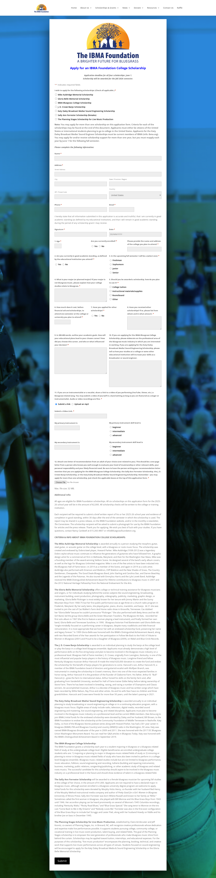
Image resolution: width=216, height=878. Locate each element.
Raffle (179, 8)
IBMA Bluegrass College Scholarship (74, 99)
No (103, 242)
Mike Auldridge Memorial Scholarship (75, 91)
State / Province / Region (118, 175)
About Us (84, 8)
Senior (116, 269)
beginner (117, 423)
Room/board (118, 291)
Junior (115, 265)
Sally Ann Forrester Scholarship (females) (77, 111)
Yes (96, 242)
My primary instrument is (66, 419)
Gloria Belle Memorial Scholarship (74, 95)
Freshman (117, 257)
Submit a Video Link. (64, 407)
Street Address (60, 166)
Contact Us (168, 8)
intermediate (119, 427)
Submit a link (64, 400)
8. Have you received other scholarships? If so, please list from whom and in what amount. (142, 307)
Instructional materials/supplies (127, 287)
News (125, 8)
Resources (152, 8)
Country (112, 185)
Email (112, 201)
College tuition (119, 283)
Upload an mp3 (81, 400)
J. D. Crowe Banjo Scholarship (71, 103)
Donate (137, 8)
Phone (58, 201)
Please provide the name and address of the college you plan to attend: (144, 239)
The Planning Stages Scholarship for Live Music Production (85, 115)
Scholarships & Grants (105, 8)
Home (74, 8)
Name (58, 150)
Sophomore (118, 261)
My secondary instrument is (67, 438)
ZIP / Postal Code (61, 188)
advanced (117, 432)
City (56, 175)
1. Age (58, 237)
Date (112, 225)
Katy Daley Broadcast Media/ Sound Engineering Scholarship (86, 107)
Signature (60, 225)
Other (115, 296)
